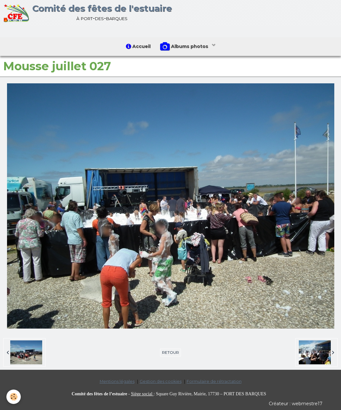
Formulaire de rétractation (214, 381)
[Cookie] (13, 397)
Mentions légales (117, 381)
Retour (170, 352)
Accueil (138, 46)
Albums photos (184, 46)
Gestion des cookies (161, 381)
